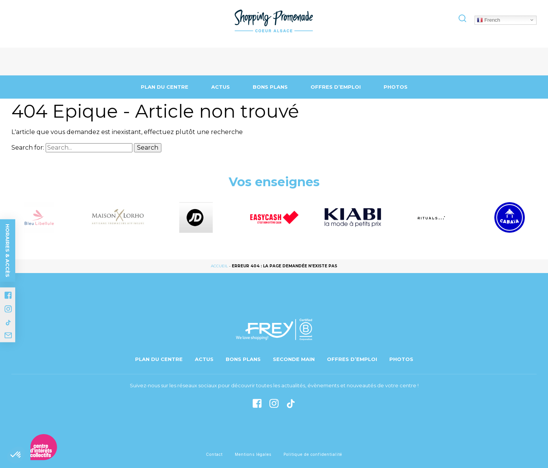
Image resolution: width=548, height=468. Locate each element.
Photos (396, 87)
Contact (214, 454)
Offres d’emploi (336, 87)
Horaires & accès (8, 250)
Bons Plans (270, 87)
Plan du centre (164, 87)
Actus (220, 87)
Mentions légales (253, 454)
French (488, 20)
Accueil (219, 266)
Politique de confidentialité (313, 454)
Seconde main (294, 359)
